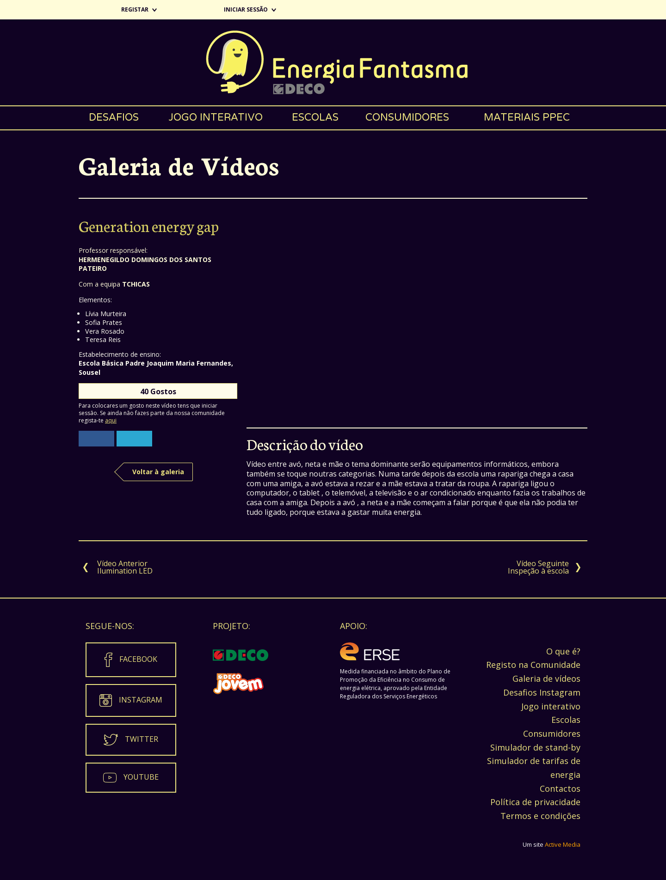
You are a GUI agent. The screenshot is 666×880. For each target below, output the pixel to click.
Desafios (114, 117)
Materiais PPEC (527, 117)
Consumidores (407, 117)
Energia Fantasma (333, 62)
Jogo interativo (215, 117)
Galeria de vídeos (546, 678)
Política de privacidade (535, 801)
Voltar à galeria (158, 471)
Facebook (138, 659)
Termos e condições (540, 815)
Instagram (140, 699)
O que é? (563, 651)
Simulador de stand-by (535, 747)
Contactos (560, 788)
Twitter (141, 738)
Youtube (141, 776)
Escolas (315, 117)
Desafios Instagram (541, 692)
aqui (111, 420)
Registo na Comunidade (533, 664)
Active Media (562, 844)
